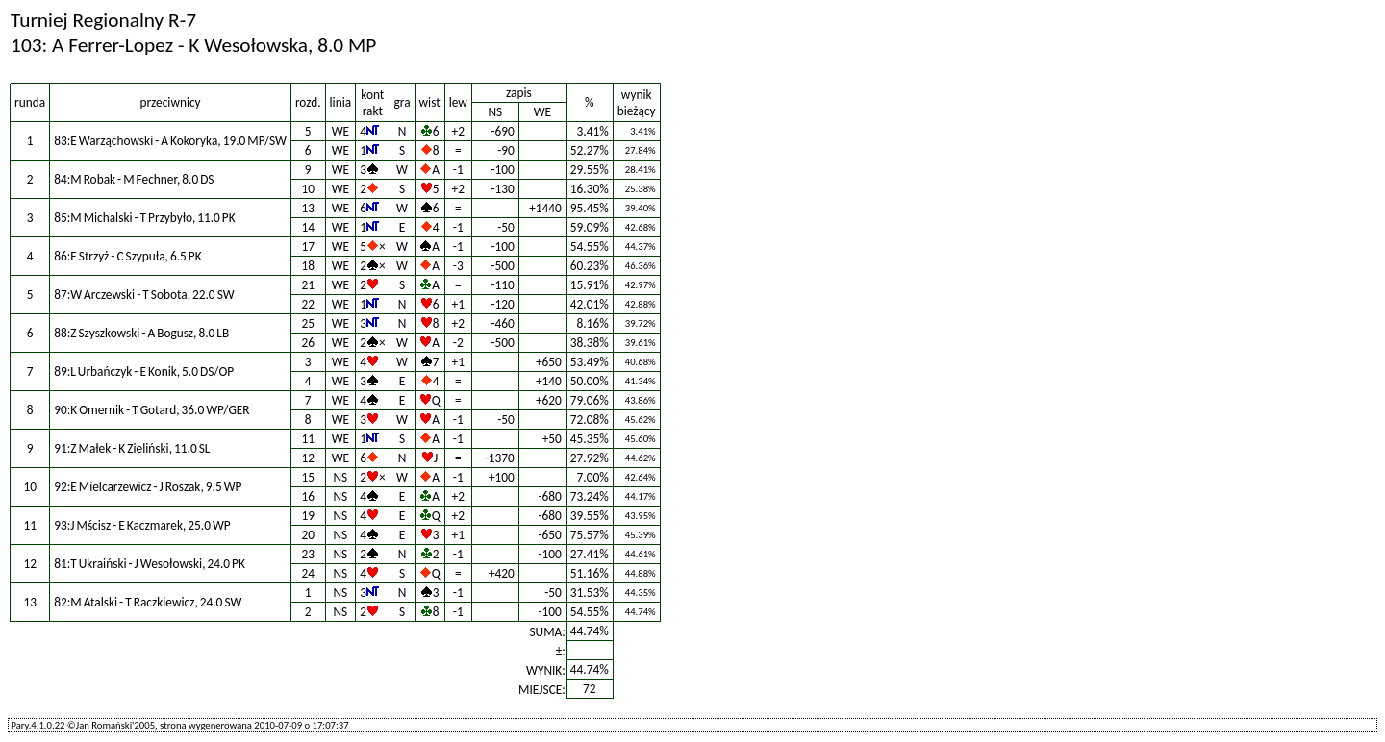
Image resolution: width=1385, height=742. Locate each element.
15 (308, 477)
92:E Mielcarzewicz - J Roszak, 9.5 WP (147, 487)
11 (308, 439)
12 (308, 458)
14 (308, 227)
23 (308, 554)
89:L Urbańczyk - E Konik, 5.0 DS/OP (144, 371)
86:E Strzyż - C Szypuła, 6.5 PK (127, 256)
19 (308, 515)
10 (308, 189)
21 (308, 285)
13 (308, 208)
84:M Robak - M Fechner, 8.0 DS (134, 179)
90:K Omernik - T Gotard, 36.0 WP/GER (151, 410)
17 (308, 246)
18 (308, 266)
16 (308, 496)
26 (308, 342)
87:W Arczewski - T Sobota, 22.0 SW (144, 294)
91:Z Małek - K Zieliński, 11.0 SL (132, 448)
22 (308, 304)
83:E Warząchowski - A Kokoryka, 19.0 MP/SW (170, 141)
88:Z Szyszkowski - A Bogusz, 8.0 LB (141, 333)
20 (308, 535)
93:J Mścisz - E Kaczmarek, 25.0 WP (142, 525)
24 (308, 573)
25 (308, 323)
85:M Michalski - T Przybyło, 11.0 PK (145, 218)
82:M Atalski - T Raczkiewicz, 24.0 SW (147, 602)
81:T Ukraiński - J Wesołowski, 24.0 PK (149, 564)
